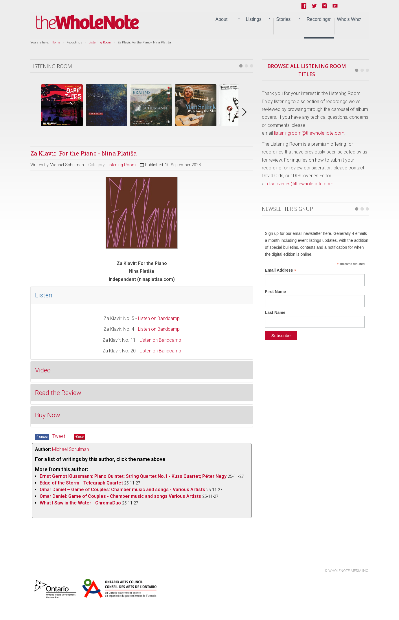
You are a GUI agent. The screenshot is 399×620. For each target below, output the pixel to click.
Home (56, 42)
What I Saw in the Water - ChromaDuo (80, 503)
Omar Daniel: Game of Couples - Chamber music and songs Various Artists (120, 496)
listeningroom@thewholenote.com (309, 133)
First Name (275, 291)
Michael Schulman (70, 449)
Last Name (275, 312)
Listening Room (100, 42)
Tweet (58, 436)
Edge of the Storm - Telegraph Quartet (81, 483)
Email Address (281, 270)
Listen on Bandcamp (159, 318)
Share (42, 436)
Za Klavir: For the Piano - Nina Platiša (83, 153)
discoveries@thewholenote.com (300, 183)
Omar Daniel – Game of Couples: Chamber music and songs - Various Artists (122, 489)
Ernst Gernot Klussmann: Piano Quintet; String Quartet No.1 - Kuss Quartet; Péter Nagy (133, 476)
